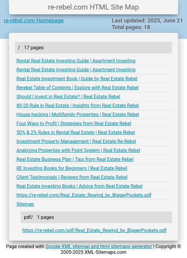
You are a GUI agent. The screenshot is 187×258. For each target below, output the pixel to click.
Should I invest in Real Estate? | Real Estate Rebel (68, 96)
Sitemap (25, 204)
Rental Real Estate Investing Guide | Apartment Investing (76, 61)
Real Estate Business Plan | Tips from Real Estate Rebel (75, 159)
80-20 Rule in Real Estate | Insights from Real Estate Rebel (77, 105)
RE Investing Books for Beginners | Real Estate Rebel (71, 168)
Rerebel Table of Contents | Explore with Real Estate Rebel (77, 87)
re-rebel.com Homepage (34, 20)
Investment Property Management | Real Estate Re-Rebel (76, 141)
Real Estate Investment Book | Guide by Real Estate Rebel (76, 79)
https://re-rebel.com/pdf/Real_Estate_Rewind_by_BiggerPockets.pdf (94, 230)
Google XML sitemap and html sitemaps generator (98, 246)
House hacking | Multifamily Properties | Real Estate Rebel (77, 114)
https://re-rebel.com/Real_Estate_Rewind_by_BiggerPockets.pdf (83, 195)
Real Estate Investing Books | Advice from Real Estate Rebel (79, 186)
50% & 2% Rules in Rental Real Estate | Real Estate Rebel (75, 132)
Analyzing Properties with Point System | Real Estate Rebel (78, 150)
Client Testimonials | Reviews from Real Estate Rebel (72, 177)
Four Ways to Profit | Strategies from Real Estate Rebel (73, 123)
